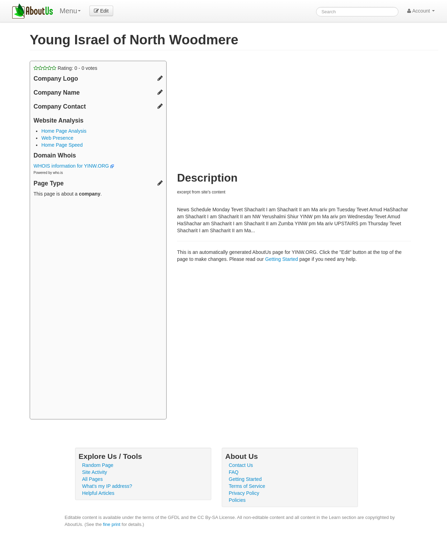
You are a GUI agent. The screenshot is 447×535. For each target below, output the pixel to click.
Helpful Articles (98, 493)
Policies (237, 500)
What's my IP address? (107, 486)
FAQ (234, 472)
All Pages (92, 479)
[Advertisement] (98, 309)
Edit (101, 11)
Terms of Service (247, 486)
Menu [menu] (70, 11)
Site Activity (94, 472)
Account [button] (421, 11)
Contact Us (241, 465)
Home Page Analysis (63, 131)
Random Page (97, 465)
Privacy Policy (244, 493)
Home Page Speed (61, 145)
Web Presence (57, 138)
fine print (111, 524)
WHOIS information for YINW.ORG (74, 166)
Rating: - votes (65, 68)
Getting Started (281, 259)
